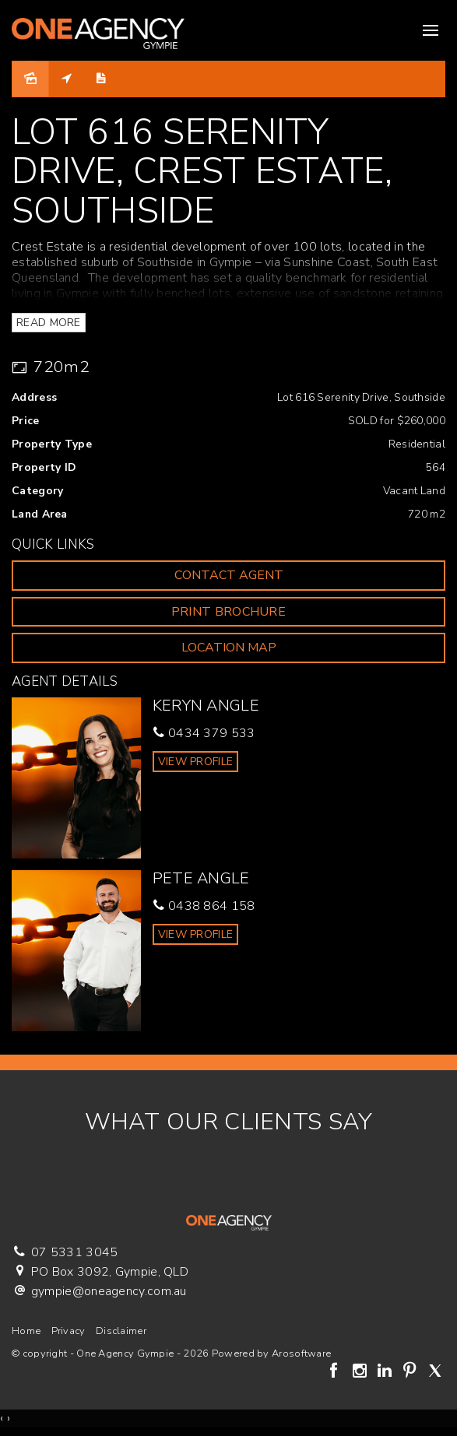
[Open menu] (430, 30)
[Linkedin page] (386, 1372)
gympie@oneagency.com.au (109, 1291)
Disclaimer (121, 1331)
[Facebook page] (336, 1372)
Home (26, 1331)
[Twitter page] (434, 1372)
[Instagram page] (361, 1372)
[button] (228, 612)
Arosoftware (301, 1353)
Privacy (68, 1331)
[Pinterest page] (411, 1372)
